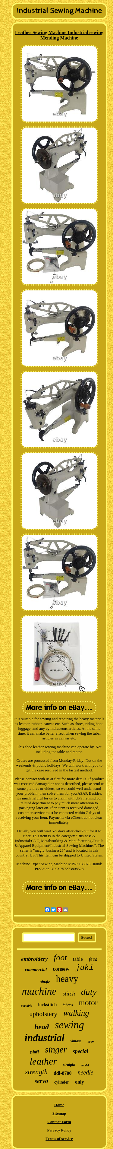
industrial (44, 1037)
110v (90, 1041)
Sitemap (59, 1113)
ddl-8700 (63, 1073)
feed (93, 959)
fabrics (68, 1005)
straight (69, 1064)
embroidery (34, 959)
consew (61, 969)
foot (60, 957)
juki (84, 968)
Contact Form (59, 1121)
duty (89, 992)
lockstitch (47, 1004)
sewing (69, 1025)
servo (42, 1080)
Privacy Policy (59, 1130)
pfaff (34, 1052)
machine (39, 991)
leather (43, 1061)
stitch (69, 993)
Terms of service (59, 1138)
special (80, 1051)
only (79, 1081)
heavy (67, 978)
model (85, 1065)
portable (26, 1005)
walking (76, 1013)
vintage (76, 1041)
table (78, 959)
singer (56, 1049)
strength (36, 1072)
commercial (36, 969)
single (45, 982)
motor (88, 1002)
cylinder (61, 1082)
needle (85, 1072)
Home (59, 1105)
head (41, 1027)
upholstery (43, 1014)
